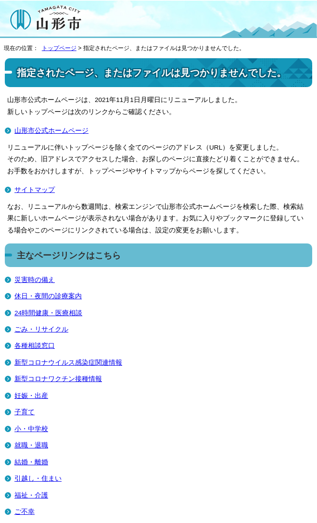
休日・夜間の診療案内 (48, 296)
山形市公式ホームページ (51, 130)
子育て (24, 412)
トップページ (59, 48)
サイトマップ (34, 189)
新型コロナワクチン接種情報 (58, 379)
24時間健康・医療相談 (48, 313)
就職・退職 (31, 445)
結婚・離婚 (31, 462)
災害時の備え (34, 279)
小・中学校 (31, 429)
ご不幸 (24, 511)
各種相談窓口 (34, 345)
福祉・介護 (31, 495)
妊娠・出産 (31, 395)
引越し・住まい (38, 478)
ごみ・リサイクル (41, 329)
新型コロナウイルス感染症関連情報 (68, 362)
